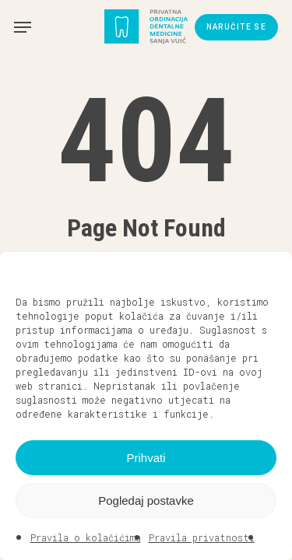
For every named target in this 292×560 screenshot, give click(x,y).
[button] (268, 271)
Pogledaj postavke (146, 500)
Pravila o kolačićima (85, 537)
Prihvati (145, 457)
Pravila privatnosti (202, 537)
